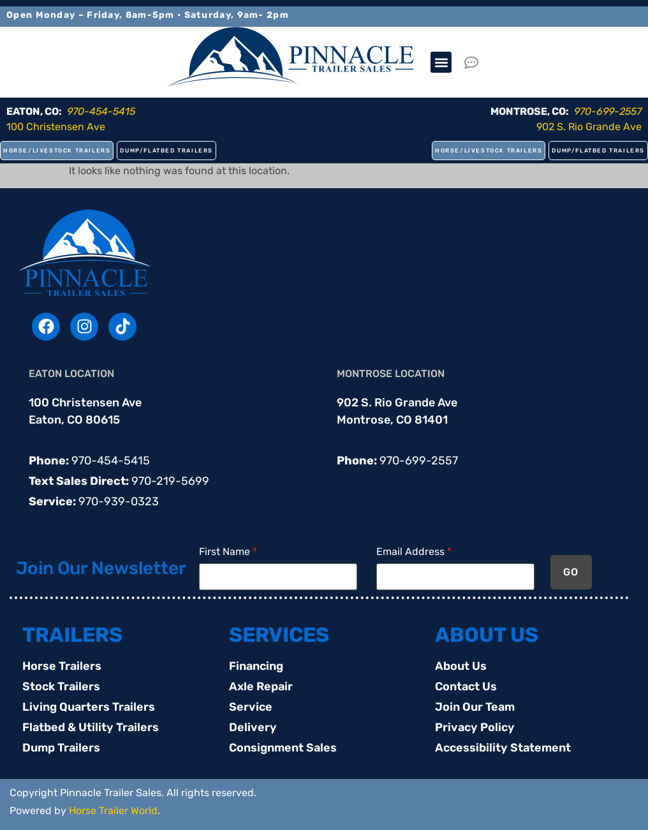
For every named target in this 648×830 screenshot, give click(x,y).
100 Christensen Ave (55, 127)
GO (571, 572)
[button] (441, 62)
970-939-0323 (118, 501)
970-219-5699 (170, 481)
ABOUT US (486, 635)
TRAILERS (72, 635)
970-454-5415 (110, 461)
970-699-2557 (418, 461)
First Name (228, 552)
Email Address (414, 552)
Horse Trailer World (113, 810)
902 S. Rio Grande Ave (589, 127)
